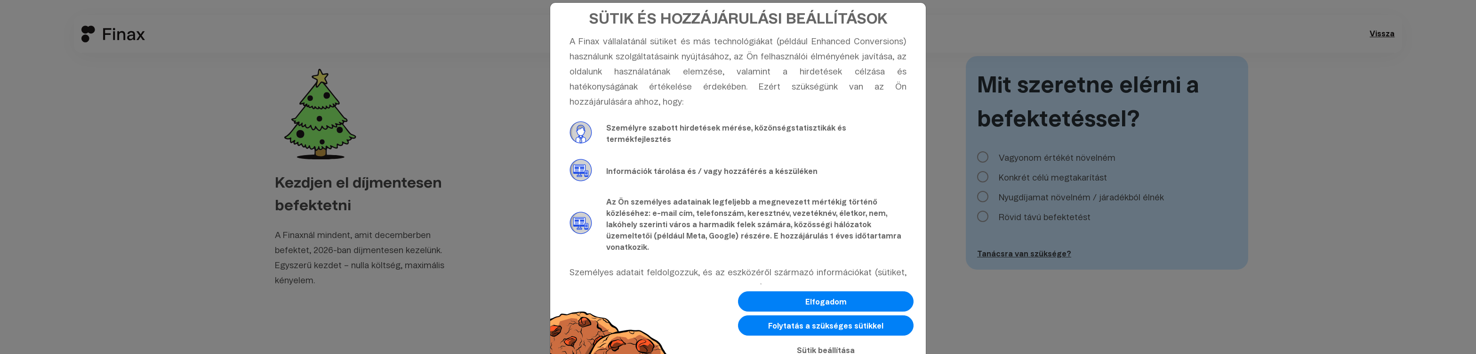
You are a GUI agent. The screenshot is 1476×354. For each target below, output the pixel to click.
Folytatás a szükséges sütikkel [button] (825, 325)
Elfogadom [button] (826, 301)
